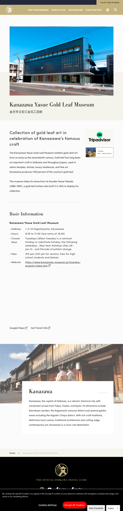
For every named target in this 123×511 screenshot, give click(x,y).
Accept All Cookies (75, 504)
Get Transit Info (39, 328)
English (111, 508)
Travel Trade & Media (109, 2)
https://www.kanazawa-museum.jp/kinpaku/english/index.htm (53, 263)
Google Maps (17, 328)
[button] (59, 90)
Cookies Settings (48, 504)
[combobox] (113, 508)
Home (12, 452)
